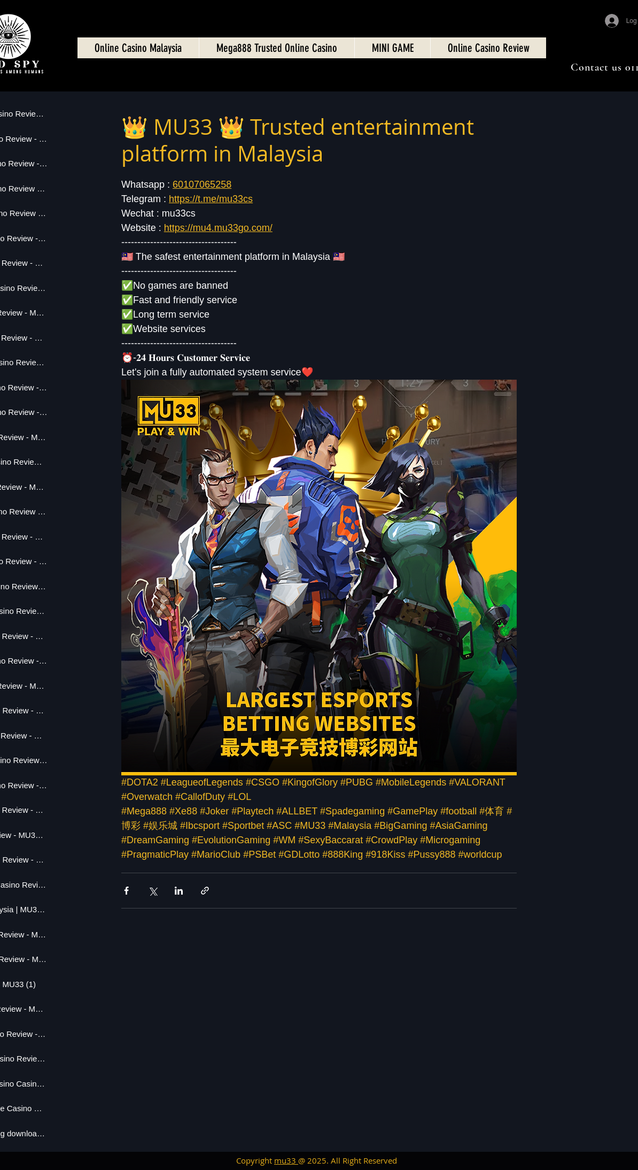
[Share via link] (205, 891)
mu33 (286, 1160)
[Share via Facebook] (126, 891)
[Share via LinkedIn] (179, 891)
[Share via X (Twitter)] (152, 891)
